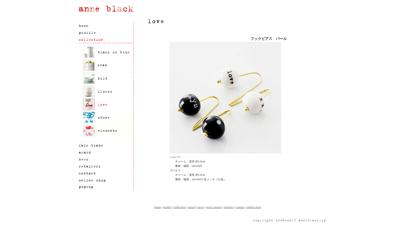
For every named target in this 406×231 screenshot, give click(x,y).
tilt (108, 78)
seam (108, 65)
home (157, 207)
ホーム (105, 25)
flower (108, 91)
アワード (105, 152)
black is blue (108, 52)
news (200, 207)
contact (240, 207)
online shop (254, 207)
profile (167, 207)
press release (213, 207)
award (191, 207)
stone (108, 117)
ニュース (105, 159)
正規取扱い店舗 (105, 166)
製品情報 (105, 39)
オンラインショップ (105, 180)
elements (108, 130)
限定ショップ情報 (105, 187)
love (108, 104)
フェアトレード (105, 145)
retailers (228, 207)
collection (179, 207)
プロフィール (105, 32)
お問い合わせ (105, 173)
